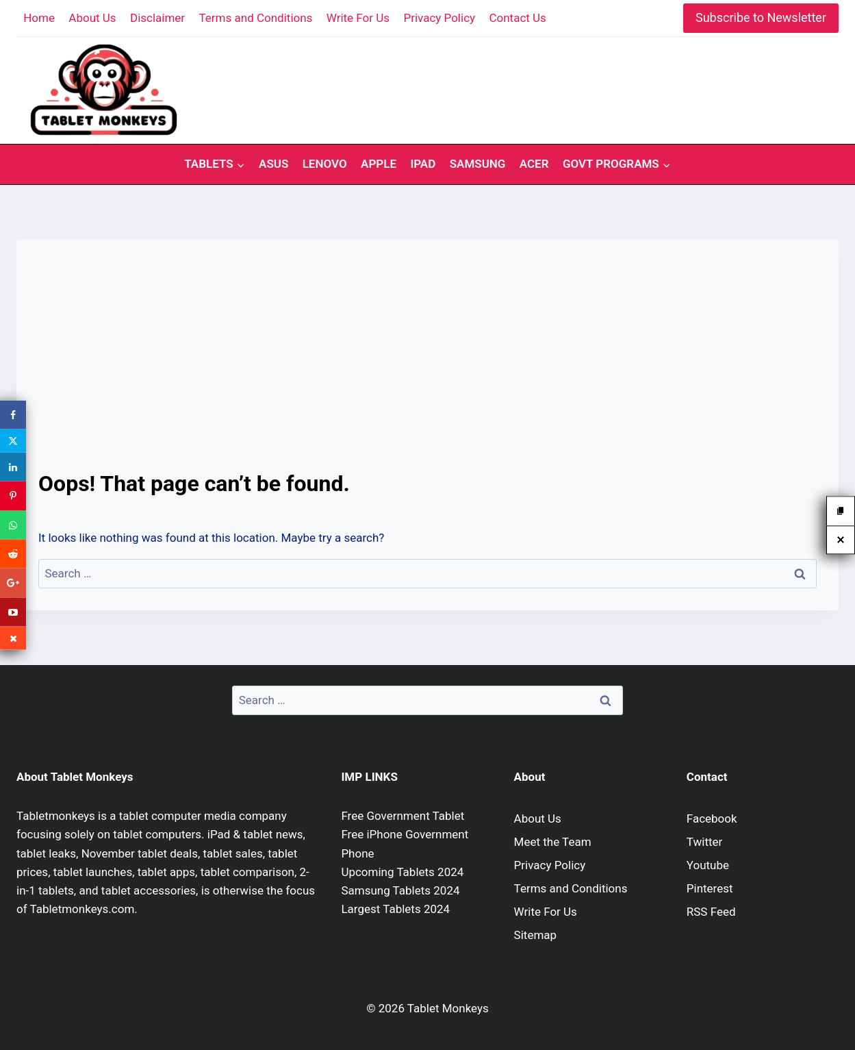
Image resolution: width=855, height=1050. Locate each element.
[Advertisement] (427, 364)
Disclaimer (157, 18)
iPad (422, 164)
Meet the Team (552, 842)
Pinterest (710, 888)
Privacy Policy (439, 18)
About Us (92, 18)
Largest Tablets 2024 (395, 909)
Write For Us (358, 18)
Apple (378, 164)
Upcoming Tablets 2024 (402, 872)
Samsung (478, 164)
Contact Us (517, 18)
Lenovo (325, 164)
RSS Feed (711, 911)
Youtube (708, 865)
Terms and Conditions (256, 18)
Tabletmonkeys (55, 816)
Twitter (704, 842)
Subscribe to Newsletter (761, 17)
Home (39, 18)
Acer (534, 164)
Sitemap (535, 935)
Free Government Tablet (402, 816)
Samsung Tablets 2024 (400, 890)
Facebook (712, 818)
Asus (273, 164)
